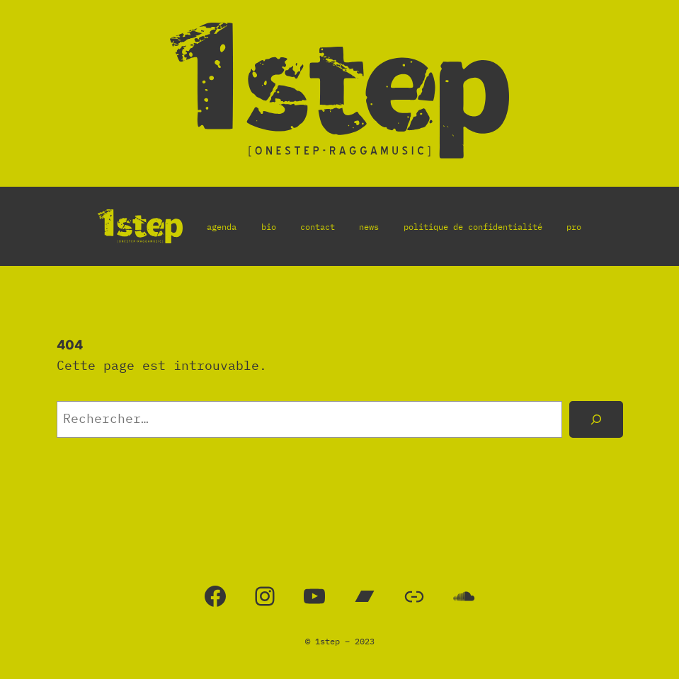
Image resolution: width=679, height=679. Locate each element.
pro (573, 226)
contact (317, 226)
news (369, 226)
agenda (221, 226)
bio (268, 226)
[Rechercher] (596, 419)
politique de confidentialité (473, 226)
